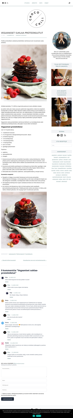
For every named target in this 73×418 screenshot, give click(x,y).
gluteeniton (55, 159)
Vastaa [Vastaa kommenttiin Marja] (6, 311)
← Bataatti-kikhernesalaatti (8, 260)
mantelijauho (28, 254)
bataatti (56, 157)
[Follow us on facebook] (58, 135)
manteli (53, 170)
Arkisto (34, 3)
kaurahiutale (67, 161)
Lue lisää (38, 415)
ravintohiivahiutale (57, 177)
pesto (62, 172)
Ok (33, 415)
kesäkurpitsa (62, 164)
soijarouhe (55, 179)
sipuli (64, 177)
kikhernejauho (20, 254)
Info (40, 3)
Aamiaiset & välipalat (21, 35)
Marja (15, 363)
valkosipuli (64, 181)
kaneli (61, 161)
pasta (54, 172)
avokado (59, 155)
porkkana (67, 172)
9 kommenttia (10, 35)
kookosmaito (55, 166)
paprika (66, 170)
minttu (58, 170)
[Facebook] (3, 3)
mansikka (69, 168)
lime (53, 168)
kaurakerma (55, 164)
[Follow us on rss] (65, 135)
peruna (59, 172)
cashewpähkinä (62, 157)
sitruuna (68, 177)
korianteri (62, 166)
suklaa (60, 179)
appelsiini (54, 155)
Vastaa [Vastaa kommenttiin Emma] (6, 328)
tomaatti (58, 181)
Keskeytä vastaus (20, 363)
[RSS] (7, 3)
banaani (65, 155)
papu (70, 170)
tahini (64, 179)
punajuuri (58, 175)
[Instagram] (5, 3)
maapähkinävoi (62, 168)
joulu (69, 159)
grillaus (61, 159)
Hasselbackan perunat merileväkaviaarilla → (35, 260)
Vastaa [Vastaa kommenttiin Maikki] (6, 349)
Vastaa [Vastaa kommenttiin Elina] (9, 289)
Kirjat (46, 3)
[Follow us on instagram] (61, 135)
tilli (67, 179)
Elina (8, 285)
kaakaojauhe (12, 254)
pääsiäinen (64, 175)
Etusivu (27, 3)
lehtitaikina (68, 166)
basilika (69, 155)
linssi (55, 168)
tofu (70, 179)
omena (62, 170)
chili (68, 157)
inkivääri (65, 159)
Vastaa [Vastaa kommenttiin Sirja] (6, 281)
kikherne (68, 164)
